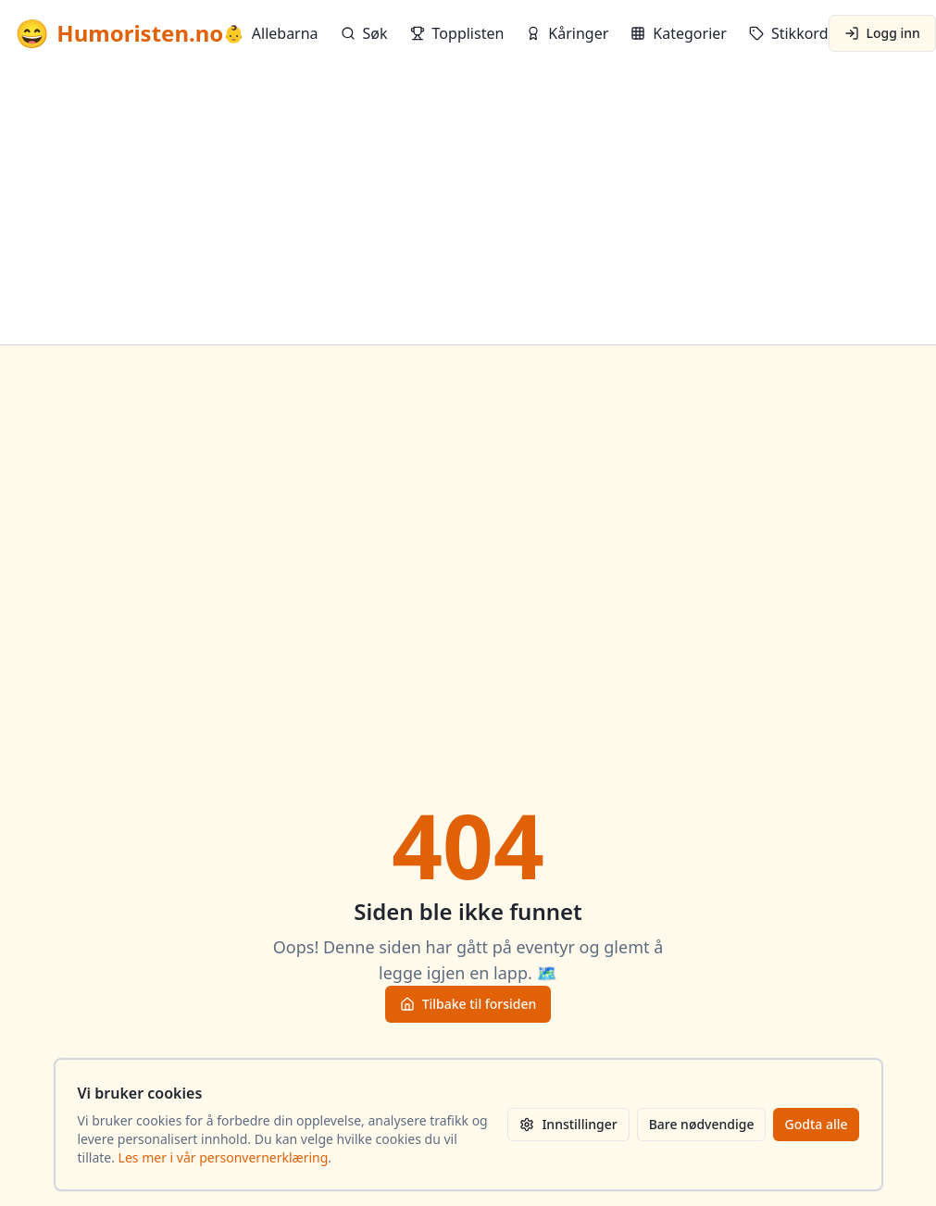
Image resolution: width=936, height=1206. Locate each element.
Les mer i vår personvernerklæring (224, 1157)
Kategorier (678, 33)
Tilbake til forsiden (468, 1004)
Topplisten (457, 33)
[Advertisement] (468, 205)
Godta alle (815, 1124)
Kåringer (567, 33)
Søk (364, 33)
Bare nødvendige (702, 1124)
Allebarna (270, 33)
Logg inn (882, 33)
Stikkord (789, 33)
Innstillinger (568, 1124)
